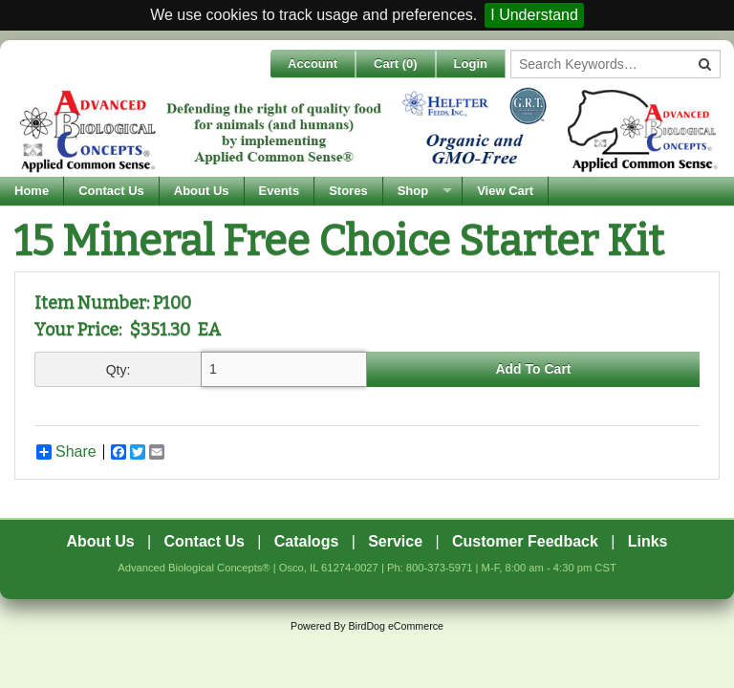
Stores (348, 190)
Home (31, 190)
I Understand (534, 15)
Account (312, 63)
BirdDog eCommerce (395, 626)
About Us (201, 190)
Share (66, 452)
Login (470, 63)
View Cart (505, 190)
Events (279, 190)
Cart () (396, 63)
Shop (413, 190)
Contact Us (111, 190)
